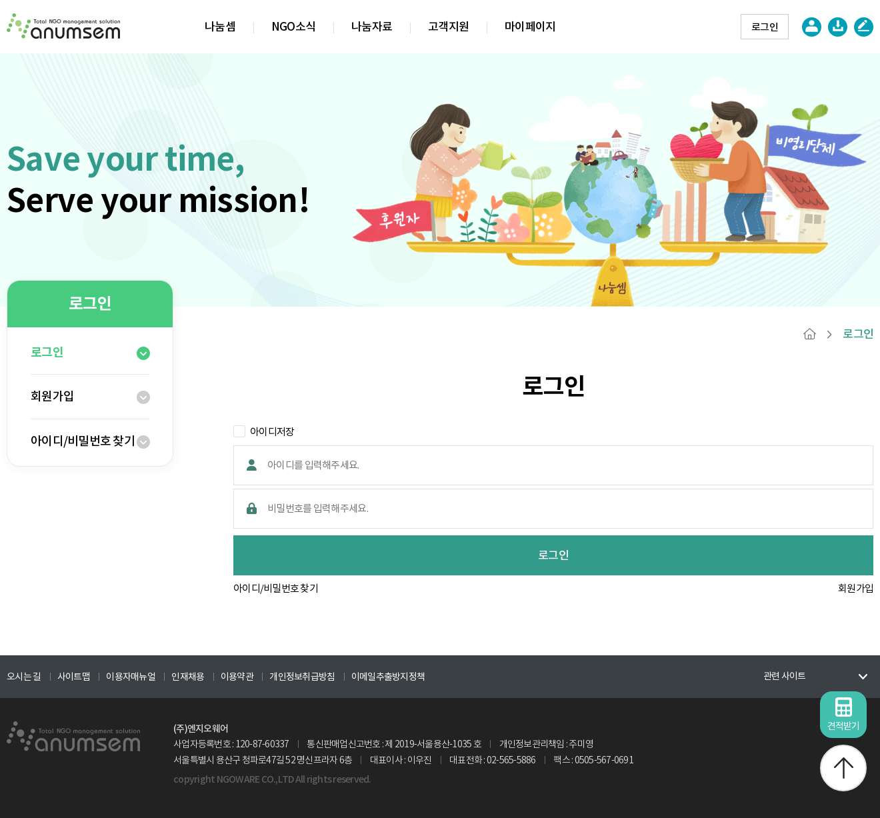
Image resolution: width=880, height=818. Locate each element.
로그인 (764, 27)
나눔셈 (220, 26)
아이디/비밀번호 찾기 (83, 441)
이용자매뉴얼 (130, 677)
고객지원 (448, 26)
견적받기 (843, 714)
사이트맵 (73, 677)
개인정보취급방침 (302, 677)
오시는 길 (24, 677)
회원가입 (52, 396)
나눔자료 (371, 26)
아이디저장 (263, 431)
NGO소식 (293, 26)
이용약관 (237, 677)
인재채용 (187, 677)
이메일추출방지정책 (388, 677)
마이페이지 (530, 26)
